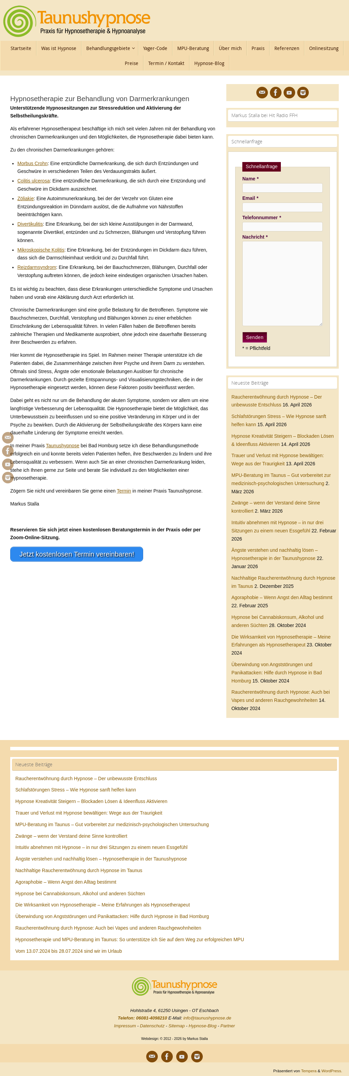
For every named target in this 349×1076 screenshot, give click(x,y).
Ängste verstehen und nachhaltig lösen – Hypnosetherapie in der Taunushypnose (101, 859)
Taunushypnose (62, 445)
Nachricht (255, 237)
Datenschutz (152, 1025)
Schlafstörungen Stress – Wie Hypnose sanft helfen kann (75, 789)
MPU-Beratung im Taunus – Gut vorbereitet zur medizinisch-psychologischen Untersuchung (112, 824)
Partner (228, 1025)
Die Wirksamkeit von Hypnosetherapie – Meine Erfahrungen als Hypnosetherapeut (102, 905)
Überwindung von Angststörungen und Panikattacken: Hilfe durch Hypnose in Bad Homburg (276, 673)
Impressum (125, 1025)
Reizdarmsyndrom (36, 267)
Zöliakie (25, 198)
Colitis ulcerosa (33, 180)
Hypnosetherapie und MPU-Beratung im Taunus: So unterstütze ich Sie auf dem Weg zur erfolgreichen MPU (129, 939)
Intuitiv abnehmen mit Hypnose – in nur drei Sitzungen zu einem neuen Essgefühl (101, 847)
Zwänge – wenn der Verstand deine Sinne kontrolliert (71, 836)
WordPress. (331, 1071)
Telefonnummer (261, 217)
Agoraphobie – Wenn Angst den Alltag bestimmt (281, 597)
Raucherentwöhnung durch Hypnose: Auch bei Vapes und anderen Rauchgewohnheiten (108, 928)
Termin (124, 491)
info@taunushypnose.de (207, 1018)
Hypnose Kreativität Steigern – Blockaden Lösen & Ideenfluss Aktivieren (91, 801)
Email (250, 198)
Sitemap (176, 1025)
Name (250, 178)
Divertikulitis (30, 224)
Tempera (308, 1071)
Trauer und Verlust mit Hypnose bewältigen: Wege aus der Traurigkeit (88, 813)
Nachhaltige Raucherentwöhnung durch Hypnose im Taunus (78, 870)
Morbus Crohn (32, 163)
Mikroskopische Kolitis (40, 250)
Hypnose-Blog (203, 1025)
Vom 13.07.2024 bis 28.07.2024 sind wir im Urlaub (68, 951)
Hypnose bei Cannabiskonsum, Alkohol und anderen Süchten (80, 893)
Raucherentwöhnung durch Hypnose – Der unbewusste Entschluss (86, 778)
